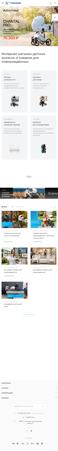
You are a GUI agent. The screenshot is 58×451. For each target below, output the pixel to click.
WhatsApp (31, 431)
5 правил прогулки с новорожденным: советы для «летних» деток (43, 235)
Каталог (5, 388)
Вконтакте (26, 431)
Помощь (5, 398)
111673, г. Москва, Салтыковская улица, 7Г (30, 422)
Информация (7, 393)
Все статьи (52, 207)
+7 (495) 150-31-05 (23, 413)
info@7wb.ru (30, 417)
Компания (6, 383)
